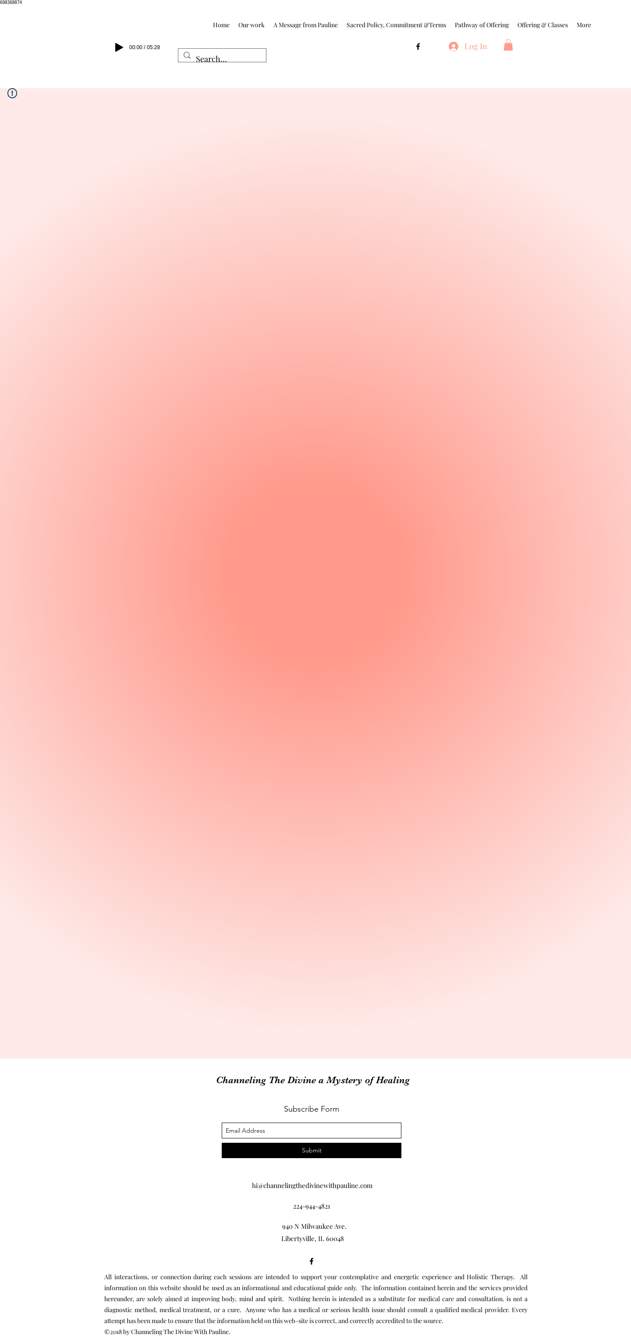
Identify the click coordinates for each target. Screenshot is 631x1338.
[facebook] (418, 46)
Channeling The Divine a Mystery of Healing (313, 1079)
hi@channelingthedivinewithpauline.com (312, 1185)
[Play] (119, 47)
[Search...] (222, 59)
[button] (508, 44)
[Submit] (311, 1150)
